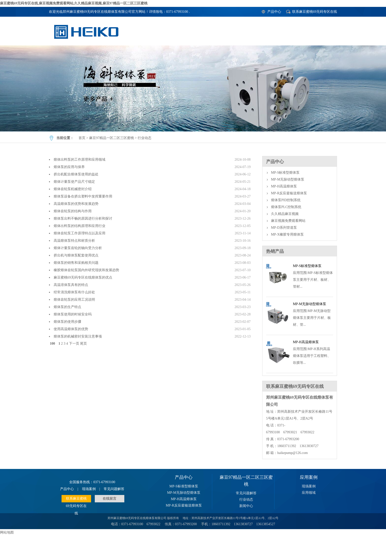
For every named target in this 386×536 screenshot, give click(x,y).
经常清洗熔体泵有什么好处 (74, 292)
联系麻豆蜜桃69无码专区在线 (314, 12)
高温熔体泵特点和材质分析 (74, 240)
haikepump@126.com (292, 453)
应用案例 (309, 477)
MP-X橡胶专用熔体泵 (287, 234)
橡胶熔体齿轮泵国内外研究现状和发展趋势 (86, 270)
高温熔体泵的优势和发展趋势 (76, 204)
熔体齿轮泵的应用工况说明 (74, 299)
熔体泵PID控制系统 (286, 200)
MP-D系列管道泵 (284, 227)
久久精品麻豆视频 (285, 214)
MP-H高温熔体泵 (284, 186)
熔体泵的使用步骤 (67, 322)
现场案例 (89, 489)
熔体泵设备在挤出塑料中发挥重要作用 (83, 196)
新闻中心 (246, 506)
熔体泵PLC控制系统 (286, 207)
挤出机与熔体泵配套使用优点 (76, 255)
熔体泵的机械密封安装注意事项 (78, 336)
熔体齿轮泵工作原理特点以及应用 (79, 233)
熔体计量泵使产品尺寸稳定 (74, 181)
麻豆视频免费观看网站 (288, 221)
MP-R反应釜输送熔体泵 (289, 193)
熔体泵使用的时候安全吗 (73, 314)
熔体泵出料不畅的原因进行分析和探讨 (83, 218)
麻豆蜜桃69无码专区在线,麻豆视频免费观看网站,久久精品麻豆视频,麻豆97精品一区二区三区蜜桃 (73, 3)
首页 (82, 138)
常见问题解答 (114, 489)
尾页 (83, 343)
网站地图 (7, 532)
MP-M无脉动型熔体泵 (287, 179)
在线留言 (109, 498)
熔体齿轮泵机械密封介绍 (73, 189)
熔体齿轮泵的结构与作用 (73, 211)
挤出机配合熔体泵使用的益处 (76, 174)
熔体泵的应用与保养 (69, 167)
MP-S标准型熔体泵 (285, 172)
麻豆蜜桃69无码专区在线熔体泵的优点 (83, 277)
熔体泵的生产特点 (67, 307)
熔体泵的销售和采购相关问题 (76, 263)
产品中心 (274, 12)
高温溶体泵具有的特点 (71, 285)
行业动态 (193, 88)
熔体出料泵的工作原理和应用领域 (79, 159)
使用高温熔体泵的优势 (71, 329)
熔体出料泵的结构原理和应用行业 (79, 226)
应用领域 (309, 492)
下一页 (74, 343)
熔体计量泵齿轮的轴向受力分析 (78, 248)
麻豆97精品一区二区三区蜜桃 (111, 138)
